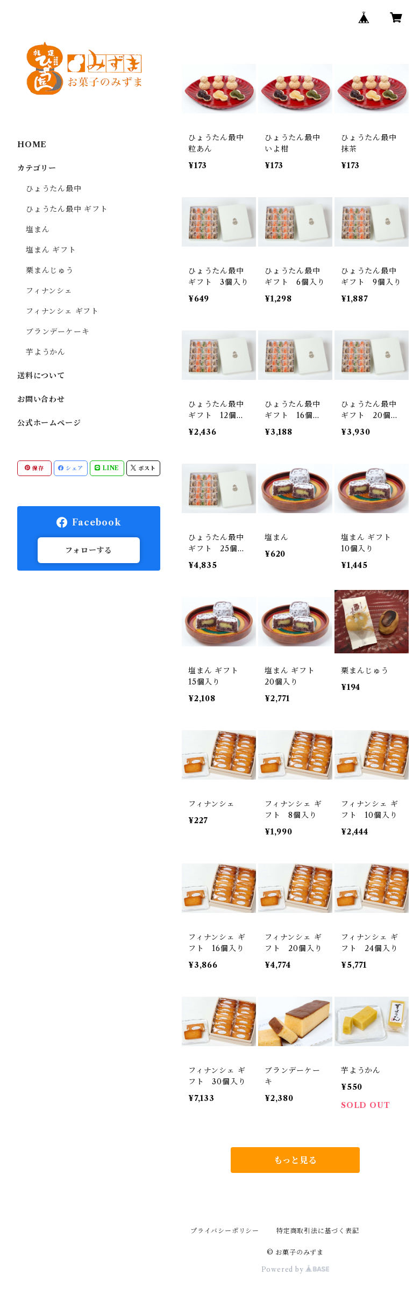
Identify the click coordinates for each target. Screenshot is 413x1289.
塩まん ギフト (51, 250)
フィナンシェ (49, 291)
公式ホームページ (49, 423)
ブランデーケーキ (57, 331)
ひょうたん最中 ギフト (67, 209)
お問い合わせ (41, 399)
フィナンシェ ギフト (62, 311)
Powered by (295, 1269)
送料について (41, 375)
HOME (32, 144)
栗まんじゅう (50, 270)
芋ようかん (46, 352)
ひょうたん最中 (54, 188)
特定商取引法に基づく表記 (317, 1231)
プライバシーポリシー (224, 1231)
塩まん (37, 229)
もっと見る (295, 1160)
